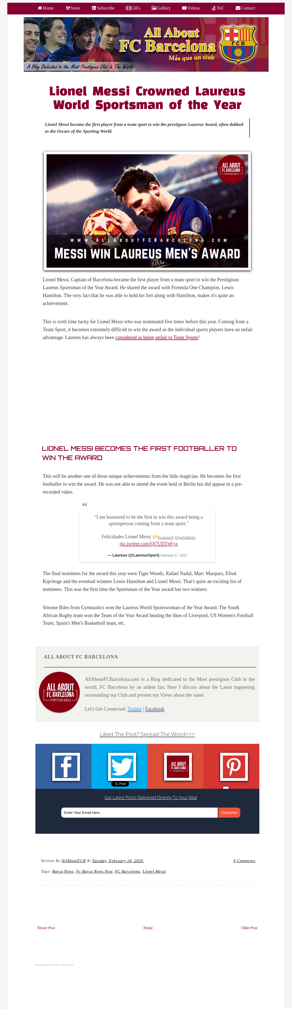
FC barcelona (127, 871)
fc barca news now (94, 871)
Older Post (249, 928)
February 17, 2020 (174, 555)
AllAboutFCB (74, 861)
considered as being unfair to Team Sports (156, 337)
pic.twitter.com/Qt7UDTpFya (149, 543)
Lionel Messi (154, 871)
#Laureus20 (166, 537)
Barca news (63, 871)
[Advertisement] (150, 394)
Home (148, 928)
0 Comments (244, 861)
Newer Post (46, 928)
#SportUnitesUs (185, 537)
